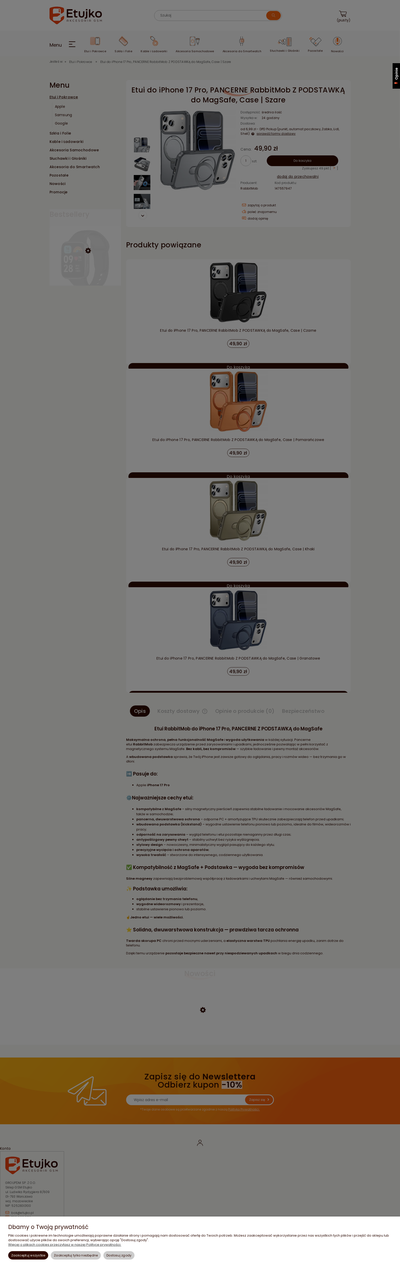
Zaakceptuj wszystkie (28, 1255)
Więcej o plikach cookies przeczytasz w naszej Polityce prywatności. (64, 1244)
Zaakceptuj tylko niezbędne (76, 1255)
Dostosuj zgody (118, 1255)
